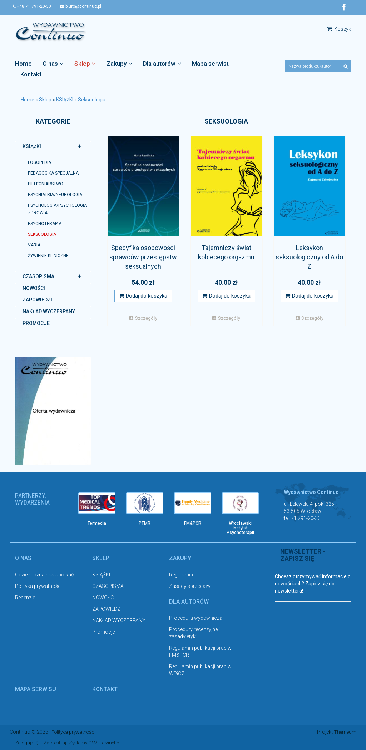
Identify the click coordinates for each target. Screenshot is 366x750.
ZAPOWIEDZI (37, 300)
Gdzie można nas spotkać (44, 575)
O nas (53, 64)
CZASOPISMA (38, 277)
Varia (34, 245)
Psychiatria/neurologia (55, 195)
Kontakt (30, 74)
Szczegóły (143, 318)
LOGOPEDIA (39, 162)
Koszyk (339, 29)
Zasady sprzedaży (190, 586)
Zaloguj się (27, 743)
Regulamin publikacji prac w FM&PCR (200, 651)
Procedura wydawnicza (195, 618)
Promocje (36, 323)
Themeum (344, 732)
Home (23, 64)
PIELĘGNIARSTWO (45, 184)
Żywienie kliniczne (48, 256)
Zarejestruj (57, 743)
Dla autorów (162, 64)
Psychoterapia (44, 223)
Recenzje (25, 597)
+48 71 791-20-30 (34, 6)
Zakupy (119, 64)
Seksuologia (91, 100)
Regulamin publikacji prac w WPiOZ (200, 670)
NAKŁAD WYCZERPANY (49, 312)
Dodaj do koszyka (143, 296)
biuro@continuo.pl (85, 6)
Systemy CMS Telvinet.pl (99, 743)
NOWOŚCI (34, 288)
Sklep (85, 64)
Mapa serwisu (211, 64)
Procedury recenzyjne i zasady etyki (194, 633)
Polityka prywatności (38, 586)
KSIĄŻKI (64, 100)
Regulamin (181, 575)
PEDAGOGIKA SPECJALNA (53, 173)
